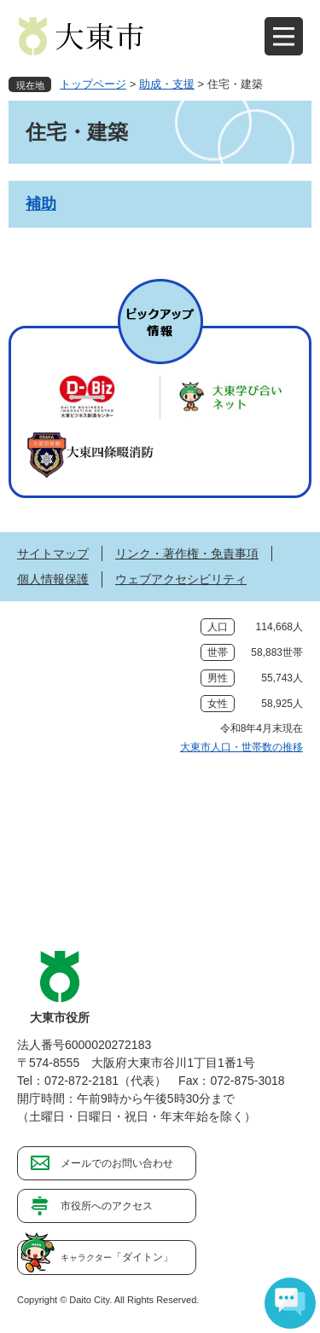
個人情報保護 (53, 579)
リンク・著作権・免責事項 (187, 553)
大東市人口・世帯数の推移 (241, 747)
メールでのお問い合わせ (117, 1163)
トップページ (93, 84)
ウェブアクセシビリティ (181, 579)
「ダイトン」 (117, 1257)
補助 (41, 203)
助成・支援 (167, 84)
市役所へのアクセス (107, 1206)
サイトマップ (53, 553)
